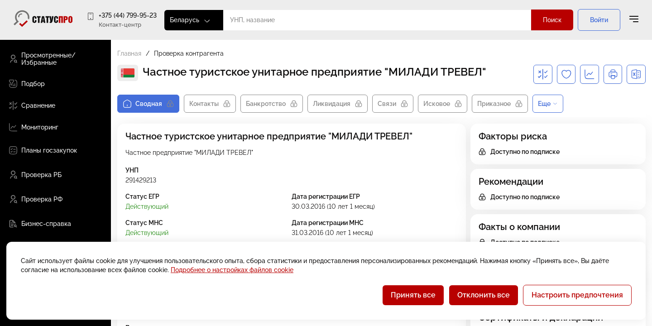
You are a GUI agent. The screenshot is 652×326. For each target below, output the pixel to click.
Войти (599, 20)
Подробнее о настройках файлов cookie (232, 269)
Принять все (413, 295)
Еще (548, 103)
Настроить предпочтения (577, 295)
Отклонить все (483, 295)
